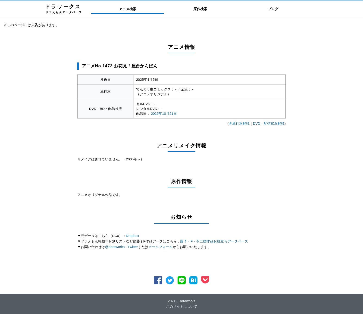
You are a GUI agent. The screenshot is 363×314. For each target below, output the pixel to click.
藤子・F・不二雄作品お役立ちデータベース (214, 241)
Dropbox (132, 236)
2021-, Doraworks (181, 301)
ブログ (273, 9)
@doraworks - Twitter (121, 247)
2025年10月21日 (164, 113)
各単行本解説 (238, 123)
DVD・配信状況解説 (269, 123)
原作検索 (200, 9)
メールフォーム (160, 247)
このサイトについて (181, 306)
